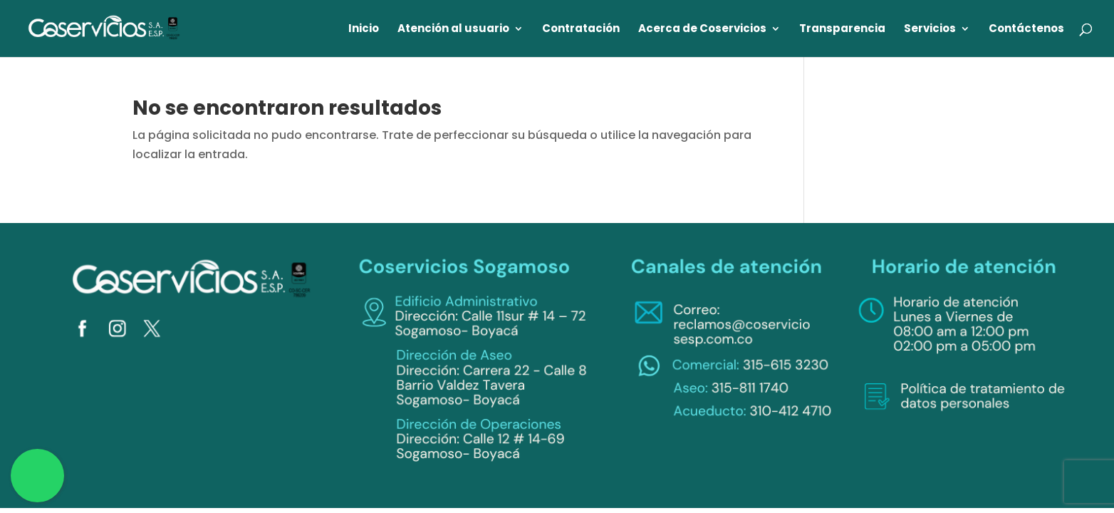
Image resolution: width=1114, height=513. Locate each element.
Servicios (930, 30)
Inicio (363, 30)
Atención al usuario (453, 30)
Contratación (581, 30)
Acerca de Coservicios (702, 30)
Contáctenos (1026, 30)
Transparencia (842, 30)
